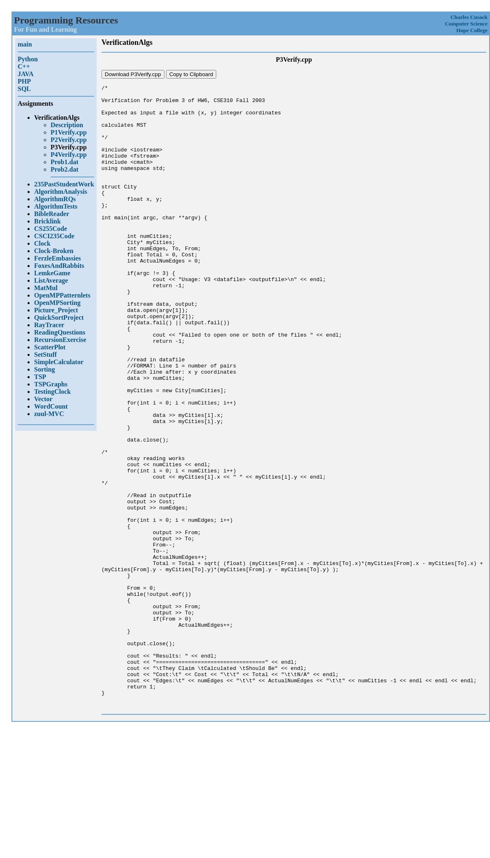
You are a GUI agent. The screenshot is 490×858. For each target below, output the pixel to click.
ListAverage (51, 280)
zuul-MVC (49, 413)
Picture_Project (56, 310)
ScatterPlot (49, 347)
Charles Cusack (469, 17)
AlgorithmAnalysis (60, 191)
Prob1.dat (65, 161)
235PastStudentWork (64, 184)
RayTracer (49, 324)
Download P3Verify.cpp (133, 74)
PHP (24, 81)
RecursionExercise (60, 339)
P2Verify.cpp (69, 139)
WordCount (51, 406)
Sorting (44, 369)
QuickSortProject (59, 317)
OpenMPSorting (57, 302)
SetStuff (45, 354)
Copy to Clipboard (191, 74)
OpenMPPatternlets (62, 295)
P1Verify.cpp (69, 132)
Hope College (472, 30)
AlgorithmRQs (55, 198)
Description (67, 124)
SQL (24, 88)
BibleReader (51, 213)
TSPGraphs (50, 384)
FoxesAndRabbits (59, 265)
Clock (42, 243)
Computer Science (466, 24)
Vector (43, 398)
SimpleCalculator (58, 361)
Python (28, 59)
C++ (24, 66)
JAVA (26, 73)
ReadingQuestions (59, 332)
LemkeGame (52, 273)
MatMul (46, 287)
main (25, 44)
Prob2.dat (65, 169)
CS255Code (50, 228)
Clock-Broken (54, 250)
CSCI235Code (54, 236)
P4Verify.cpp (69, 154)
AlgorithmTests (55, 206)
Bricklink (47, 221)
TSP (40, 376)
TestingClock (52, 391)
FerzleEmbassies (57, 258)
